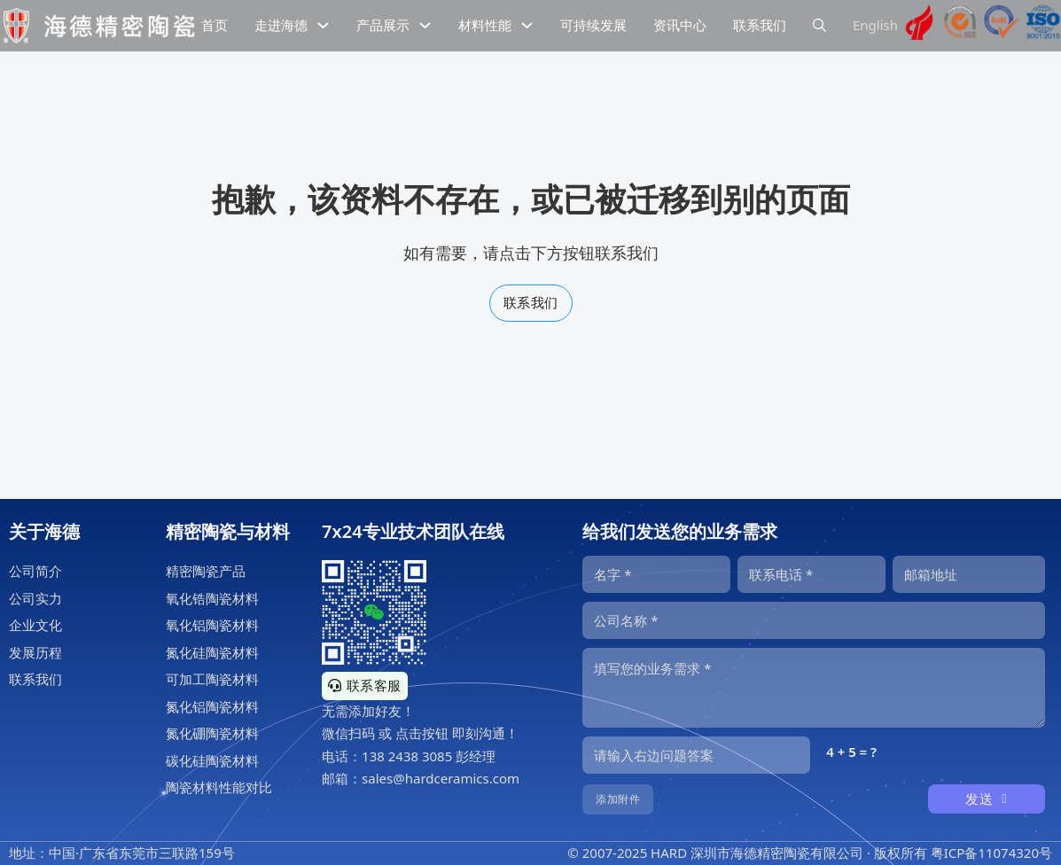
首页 (214, 25)
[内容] (813, 688)
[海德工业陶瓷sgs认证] (961, 25)
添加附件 (618, 799)
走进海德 (281, 25)
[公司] (813, 620)
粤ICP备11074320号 (991, 852)
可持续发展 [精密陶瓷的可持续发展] (593, 25)
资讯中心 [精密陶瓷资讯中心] (679, 25)
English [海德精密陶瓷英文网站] (875, 25)
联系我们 (530, 302)
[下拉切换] (323, 25)
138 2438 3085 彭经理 (428, 756)
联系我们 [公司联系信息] (759, 25)
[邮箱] (969, 574)
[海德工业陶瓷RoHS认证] (1001, 25)
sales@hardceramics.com (440, 778)
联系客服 (365, 685)
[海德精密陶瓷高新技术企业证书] (919, 25)
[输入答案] (696, 755)
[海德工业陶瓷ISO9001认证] (1043, 25)
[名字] (656, 574)
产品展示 (383, 25)
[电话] (811, 574)
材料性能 (484, 25)
